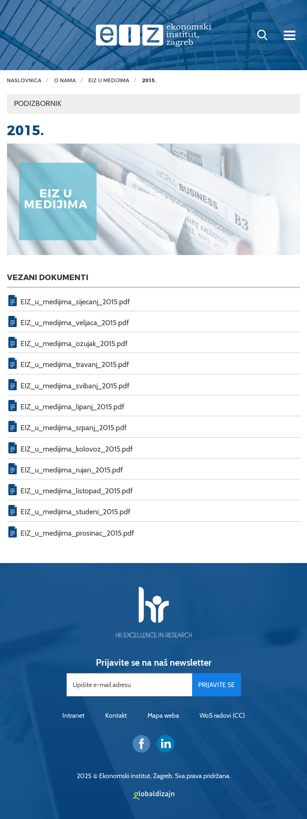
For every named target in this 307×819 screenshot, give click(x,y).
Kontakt (116, 715)
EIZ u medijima (108, 80)
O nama (65, 80)
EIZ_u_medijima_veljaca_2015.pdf (74, 322)
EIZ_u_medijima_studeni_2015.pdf (75, 511)
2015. (149, 80)
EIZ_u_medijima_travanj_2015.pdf (74, 364)
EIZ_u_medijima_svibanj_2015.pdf (74, 385)
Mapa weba (163, 715)
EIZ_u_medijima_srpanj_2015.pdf (73, 427)
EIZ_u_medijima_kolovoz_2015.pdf (76, 449)
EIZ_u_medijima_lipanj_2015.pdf (72, 406)
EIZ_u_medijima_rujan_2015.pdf (71, 469)
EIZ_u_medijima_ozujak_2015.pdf (73, 343)
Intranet (73, 715)
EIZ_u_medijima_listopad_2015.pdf (76, 490)
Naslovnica (24, 80)
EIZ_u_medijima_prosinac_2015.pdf (77, 533)
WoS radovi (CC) (222, 715)
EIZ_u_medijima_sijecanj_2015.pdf (75, 301)
